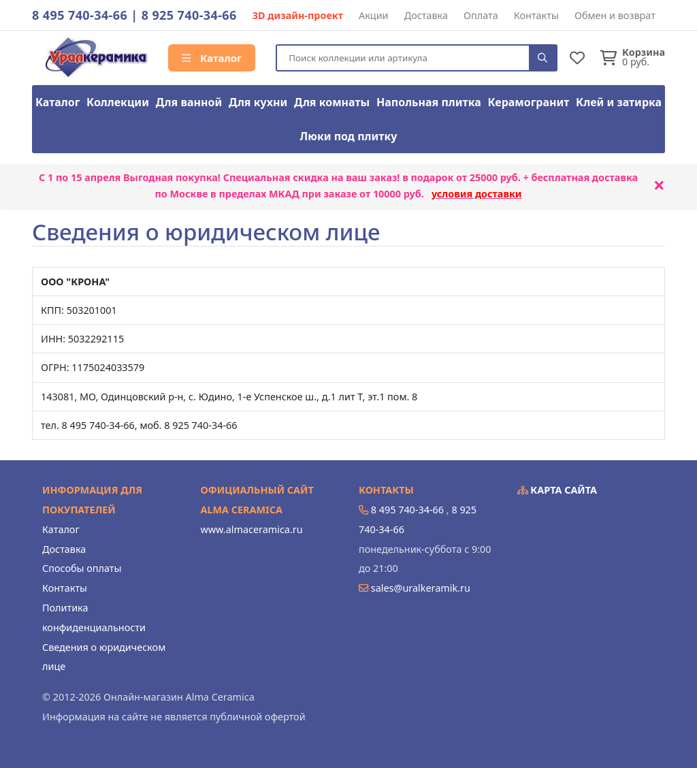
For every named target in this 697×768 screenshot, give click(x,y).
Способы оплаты (81, 568)
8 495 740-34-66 (79, 15)
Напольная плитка (428, 102)
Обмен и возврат (614, 15)
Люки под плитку (349, 136)
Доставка (426, 15)
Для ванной (189, 102)
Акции (374, 15)
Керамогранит (529, 102)
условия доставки (477, 193)
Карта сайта (557, 489)
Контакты (536, 15)
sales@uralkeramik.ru (420, 587)
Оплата (481, 15)
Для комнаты (332, 102)
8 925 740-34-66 (189, 15)
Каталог (212, 58)
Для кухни (258, 102)
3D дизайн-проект (298, 15)
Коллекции (117, 102)
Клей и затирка (619, 102)
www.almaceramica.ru (252, 529)
